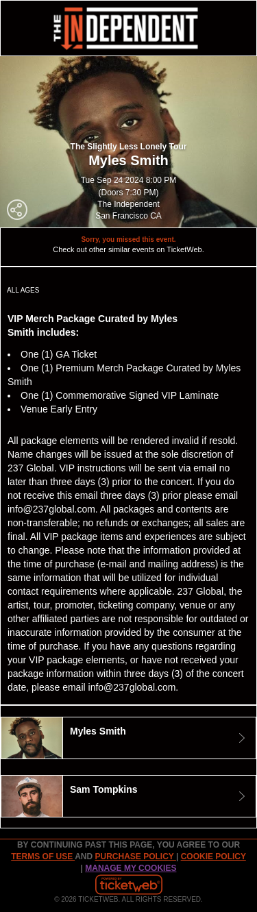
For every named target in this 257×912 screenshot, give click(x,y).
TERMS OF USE (43, 856)
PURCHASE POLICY (135, 856)
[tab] (128, 738)
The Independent (128, 204)
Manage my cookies (130, 868)
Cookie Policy (213, 856)
